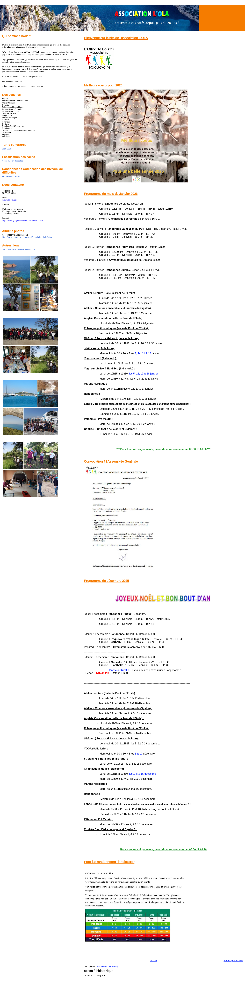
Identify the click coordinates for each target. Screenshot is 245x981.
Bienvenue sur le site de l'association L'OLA (116, 38)
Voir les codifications (11, 176)
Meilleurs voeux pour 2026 (103, 85)
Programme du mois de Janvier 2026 (111, 193)
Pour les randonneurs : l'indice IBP (109, 862)
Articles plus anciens (233, 960)
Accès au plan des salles (12, 161)
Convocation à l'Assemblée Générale (111, 461)
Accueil (153, 960)
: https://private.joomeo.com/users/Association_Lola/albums (28, 236)
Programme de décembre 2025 (106, 580)
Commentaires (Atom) (107, 966)
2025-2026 (6, 149)
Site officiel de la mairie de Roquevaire (18, 249)
